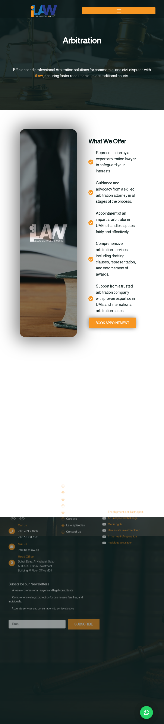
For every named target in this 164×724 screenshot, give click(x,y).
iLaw (39, 76)
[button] (118, 10)
